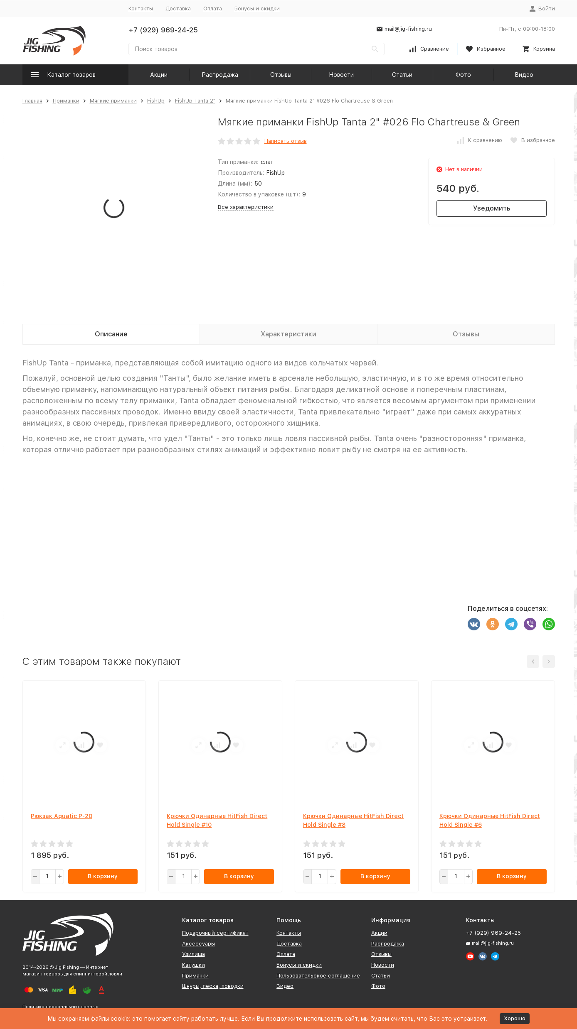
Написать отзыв (285, 141)
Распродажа (220, 74)
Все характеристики (246, 207)
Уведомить (491, 208)
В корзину (103, 876)
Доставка (178, 8)
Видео (524, 74)
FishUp (156, 101)
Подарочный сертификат (215, 933)
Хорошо (514, 1018)
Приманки (66, 101)
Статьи (402, 74)
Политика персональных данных (60, 1006)
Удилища (193, 954)
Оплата (212, 8)
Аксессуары (198, 944)
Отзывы (280, 74)
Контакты (140, 8)
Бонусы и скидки (257, 8)
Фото (463, 74)
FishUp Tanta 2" (195, 101)
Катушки (193, 965)
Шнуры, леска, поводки (213, 986)
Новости (341, 74)
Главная (32, 101)
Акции (159, 74)
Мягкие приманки (113, 101)
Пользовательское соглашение (318, 976)
